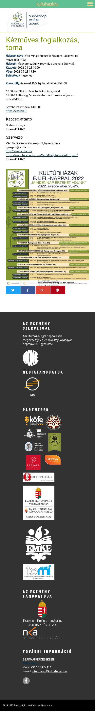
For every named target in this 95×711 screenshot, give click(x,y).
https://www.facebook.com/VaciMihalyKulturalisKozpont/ (42, 155)
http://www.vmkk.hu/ (19, 151)
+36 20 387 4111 (41, 667)
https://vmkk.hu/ (16, 111)
